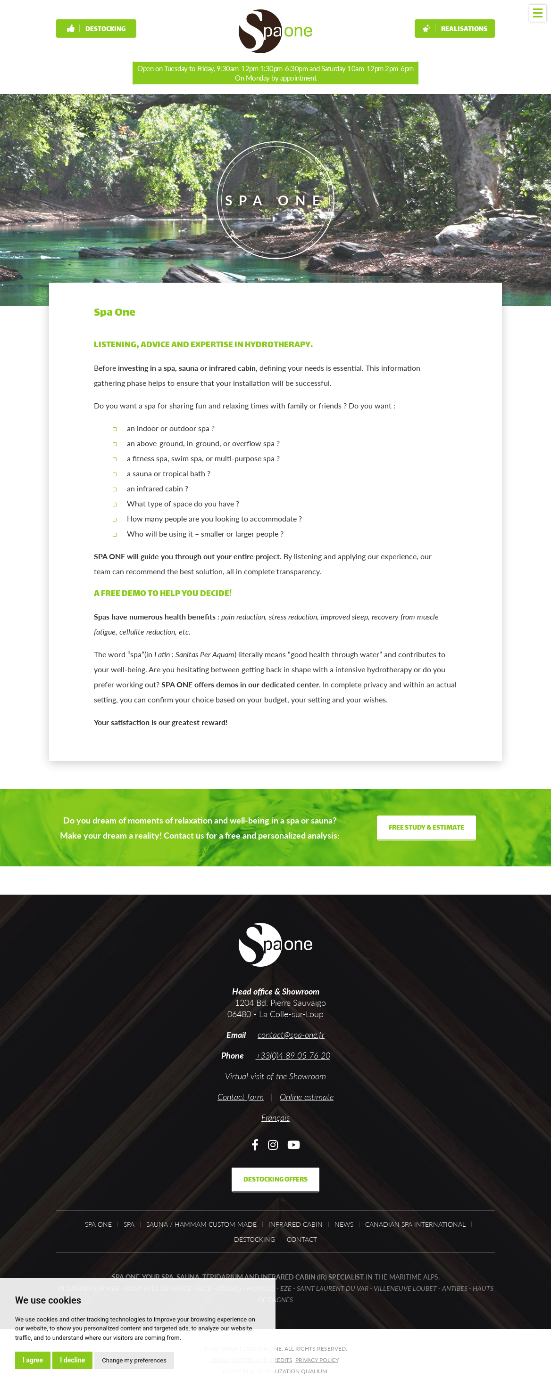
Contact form (240, 1097)
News (343, 1224)
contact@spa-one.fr (291, 1034)
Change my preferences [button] (134, 1360)
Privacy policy (316, 1359)
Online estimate (307, 1097)
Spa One (98, 1224)
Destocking (96, 29)
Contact (302, 1239)
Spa (129, 1224)
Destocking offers (275, 1180)
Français (275, 1117)
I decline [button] (72, 1360)
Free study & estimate (426, 828)
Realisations (455, 29)
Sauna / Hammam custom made (201, 1224)
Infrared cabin (295, 1224)
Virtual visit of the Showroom (275, 1076)
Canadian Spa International (415, 1224)
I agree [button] (33, 1360)
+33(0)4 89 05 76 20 (293, 1055)
